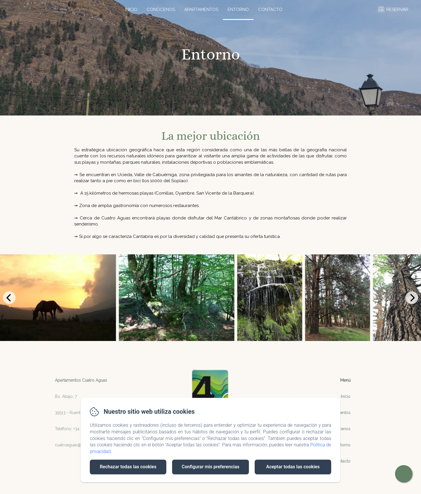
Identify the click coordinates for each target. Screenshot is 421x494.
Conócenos (161, 9)
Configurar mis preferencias (210, 466)
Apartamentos (201, 9)
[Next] (411, 297)
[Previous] (9, 297)
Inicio (131, 9)
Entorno (238, 9)
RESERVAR (397, 9)
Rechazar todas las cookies (128, 466)
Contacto (270, 9)
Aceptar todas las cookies (293, 466)
